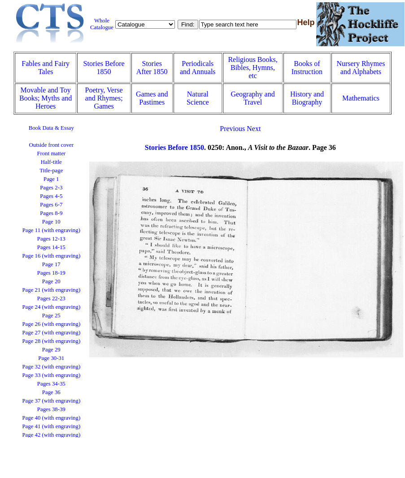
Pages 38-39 (51, 409)
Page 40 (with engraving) (51, 418)
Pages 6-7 (51, 205)
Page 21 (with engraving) (51, 290)
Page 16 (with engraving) (51, 256)
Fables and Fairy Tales (46, 67)
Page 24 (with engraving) (51, 307)
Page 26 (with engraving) (51, 324)
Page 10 (51, 222)
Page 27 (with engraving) (51, 332)
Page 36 (51, 392)
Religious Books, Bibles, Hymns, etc (252, 67)
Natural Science (198, 98)
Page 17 (51, 264)
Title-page (51, 170)
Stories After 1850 (152, 67)
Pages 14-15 (51, 247)
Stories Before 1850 (104, 67)
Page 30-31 (51, 358)
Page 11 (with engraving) (51, 230)
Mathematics (360, 98)
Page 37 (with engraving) (51, 401)
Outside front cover (51, 145)
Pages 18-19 (51, 273)
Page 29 (51, 349)
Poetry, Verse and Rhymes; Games (104, 98)
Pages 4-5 (51, 196)
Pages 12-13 (51, 239)
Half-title (51, 162)
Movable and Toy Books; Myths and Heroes (45, 98)
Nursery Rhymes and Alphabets (360, 67)
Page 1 (51, 179)
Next (254, 128)
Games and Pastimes (152, 98)
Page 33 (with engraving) (51, 375)
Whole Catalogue (101, 24)
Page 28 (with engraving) (51, 341)
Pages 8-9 (51, 213)
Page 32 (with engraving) (51, 367)
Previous (232, 128)
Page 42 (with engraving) (51, 435)
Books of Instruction (307, 67)
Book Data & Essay (51, 128)
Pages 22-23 (51, 298)
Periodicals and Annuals (198, 67)
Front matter (51, 153)
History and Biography (307, 98)
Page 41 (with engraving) (51, 426)
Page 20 (51, 281)
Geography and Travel (252, 98)
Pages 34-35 (51, 384)
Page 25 (51, 315)
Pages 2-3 (51, 187)
